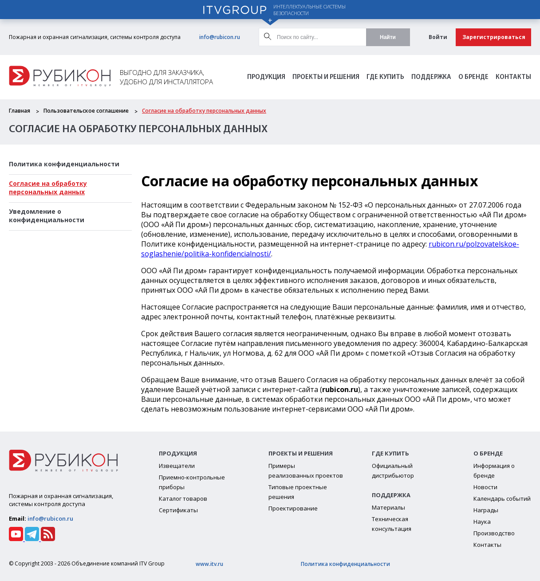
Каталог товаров (183, 498)
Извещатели (177, 466)
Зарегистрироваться (493, 37)
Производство (494, 533)
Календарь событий (502, 498)
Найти (388, 37)
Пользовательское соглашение (86, 110)
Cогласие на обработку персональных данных (204, 110)
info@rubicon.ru (219, 37)
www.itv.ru (209, 564)
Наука (482, 522)
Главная (19, 110)
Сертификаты (178, 510)
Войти (438, 37)
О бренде (473, 77)
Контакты (513, 77)
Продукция (266, 77)
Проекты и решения (325, 77)
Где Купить (385, 77)
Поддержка (431, 77)
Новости (485, 487)
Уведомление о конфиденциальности (46, 215)
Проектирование (293, 508)
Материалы (388, 507)
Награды (485, 510)
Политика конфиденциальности (64, 164)
